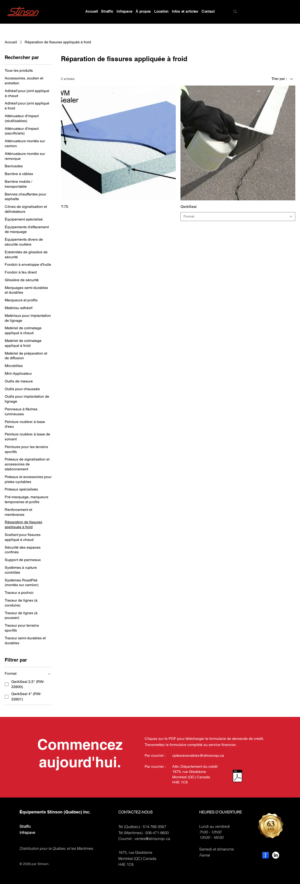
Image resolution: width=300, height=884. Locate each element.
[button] (107, 11)
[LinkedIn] (275, 855)
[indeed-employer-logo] (265, 855)
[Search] (252, 12)
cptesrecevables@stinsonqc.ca (198, 755)
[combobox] (237, 216)
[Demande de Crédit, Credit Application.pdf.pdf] (237, 776)
